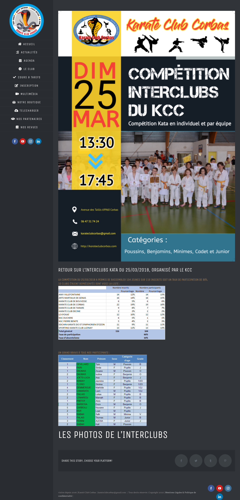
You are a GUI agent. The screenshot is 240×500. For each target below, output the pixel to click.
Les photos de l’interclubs (113, 435)
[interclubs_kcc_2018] (146, 136)
